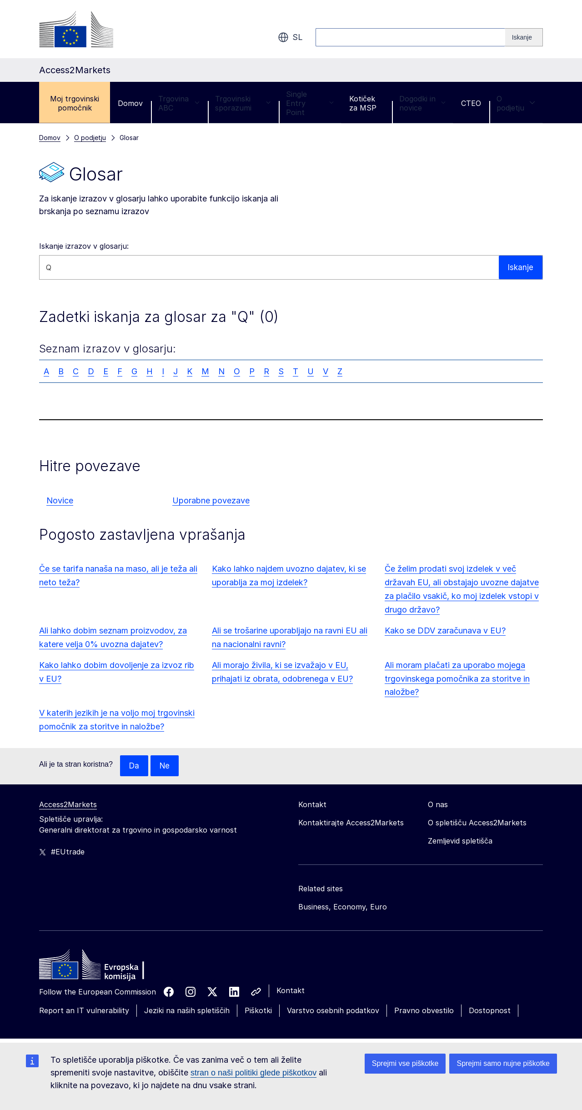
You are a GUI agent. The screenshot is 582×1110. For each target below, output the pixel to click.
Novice (59, 500)
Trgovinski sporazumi (243, 103)
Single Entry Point (310, 103)
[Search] (524, 37)
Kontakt (290, 990)
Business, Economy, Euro (342, 907)
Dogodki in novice (422, 103)
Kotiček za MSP (362, 103)
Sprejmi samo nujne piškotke (503, 1063)
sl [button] (290, 37)
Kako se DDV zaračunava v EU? (445, 630)
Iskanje (520, 267)
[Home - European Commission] (105, 967)
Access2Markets (68, 804)
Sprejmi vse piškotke (405, 1063)
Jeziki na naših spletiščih (187, 1010)
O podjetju (516, 103)
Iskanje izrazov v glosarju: (84, 246)
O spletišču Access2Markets (477, 823)
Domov (130, 103)
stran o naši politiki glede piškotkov (253, 1072)
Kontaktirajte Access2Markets (351, 823)
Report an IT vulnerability (84, 1010)
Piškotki (258, 1010)
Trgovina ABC (179, 103)
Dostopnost (490, 1010)
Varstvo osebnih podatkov (333, 1010)
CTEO (471, 103)
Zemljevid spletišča (460, 841)
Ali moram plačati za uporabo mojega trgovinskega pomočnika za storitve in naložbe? (457, 678)
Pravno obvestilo (424, 1010)
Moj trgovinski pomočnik (74, 103)
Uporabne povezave (211, 500)
